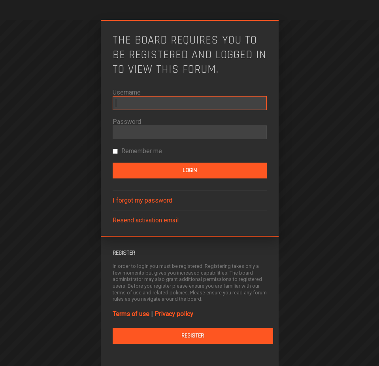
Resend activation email (146, 220)
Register (192, 336)
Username (127, 92)
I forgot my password (142, 200)
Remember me (137, 151)
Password (127, 121)
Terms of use (131, 314)
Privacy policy (174, 314)
